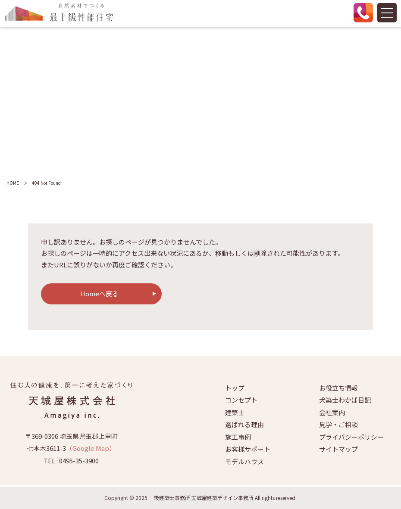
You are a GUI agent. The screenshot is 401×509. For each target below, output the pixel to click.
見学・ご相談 (338, 424)
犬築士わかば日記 (345, 399)
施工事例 (238, 436)
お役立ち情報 (338, 387)
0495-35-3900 (79, 460)
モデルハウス (244, 461)
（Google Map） (91, 448)
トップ (234, 387)
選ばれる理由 (244, 424)
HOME (12, 183)
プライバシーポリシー (351, 436)
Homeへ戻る (99, 293)
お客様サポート (247, 448)
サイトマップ (338, 448)
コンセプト (241, 399)
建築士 (234, 412)
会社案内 (332, 412)
